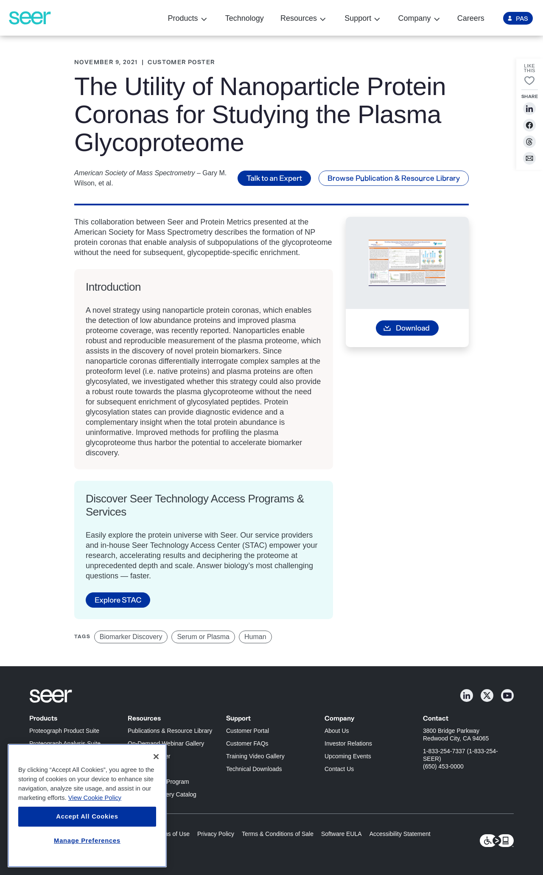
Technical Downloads (254, 769)
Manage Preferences (87, 840)
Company (414, 18)
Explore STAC (118, 599)
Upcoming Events (348, 756)
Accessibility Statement (400, 833)
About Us (337, 730)
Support (357, 18)
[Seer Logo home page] (29, 18)
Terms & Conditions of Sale (277, 833)
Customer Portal (247, 730)
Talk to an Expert (274, 177)
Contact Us (339, 769)
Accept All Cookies (87, 816)
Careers (470, 18)
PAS (522, 18)
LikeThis (529, 68)
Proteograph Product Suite (64, 730)
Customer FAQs (247, 743)
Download (413, 327)
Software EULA (341, 833)
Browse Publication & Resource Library (393, 177)
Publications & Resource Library (170, 730)
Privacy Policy (215, 833)
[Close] (156, 756)
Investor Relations (348, 743)
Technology (244, 18)
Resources (298, 18)
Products (183, 18)
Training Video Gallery (255, 756)
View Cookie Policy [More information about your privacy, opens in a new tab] (94, 797)
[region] (87, 806)
